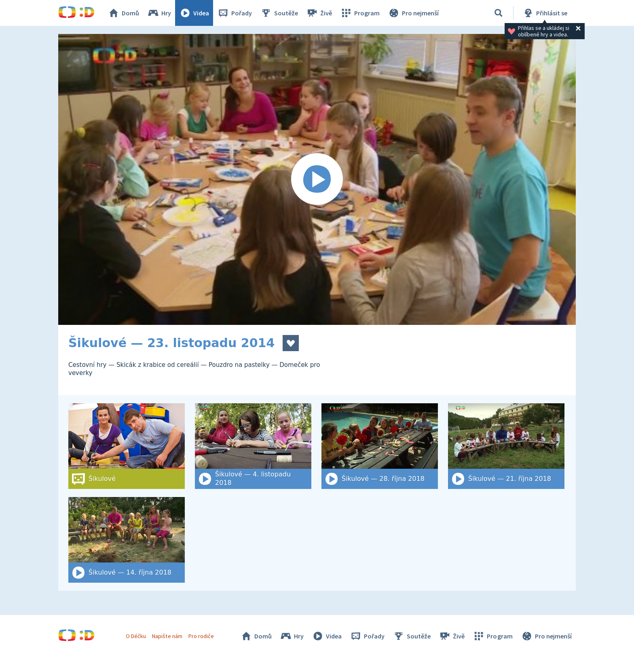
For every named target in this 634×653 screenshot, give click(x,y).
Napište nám (167, 636)
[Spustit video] (317, 179)
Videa (194, 13)
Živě (319, 13)
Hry (159, 13)
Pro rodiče (201, 636)
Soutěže (279, 13)
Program (360, 13)
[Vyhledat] (498, 13)
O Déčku (136, 636)
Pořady (234, 13)
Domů (123, 13)
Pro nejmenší (413, 13)
